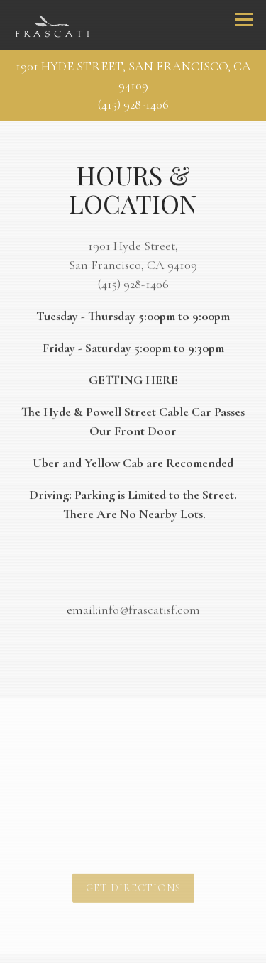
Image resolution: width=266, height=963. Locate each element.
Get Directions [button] (133, 890)
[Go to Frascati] (133, 76)
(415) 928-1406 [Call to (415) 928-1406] (133, 104)
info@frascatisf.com (149, 611)
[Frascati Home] (52, 25)
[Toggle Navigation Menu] (244, 19)
